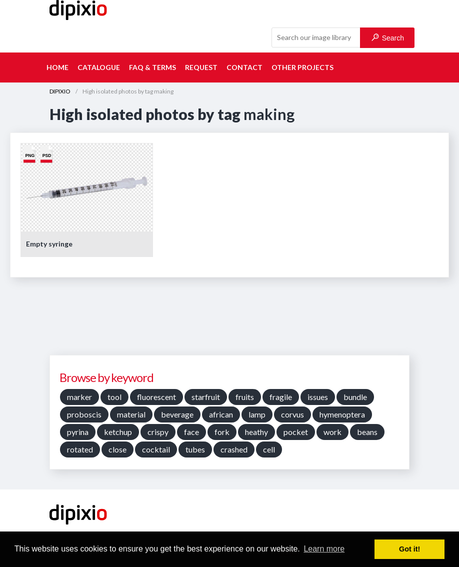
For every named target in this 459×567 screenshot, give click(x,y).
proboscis (84, 414)
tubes (195, 449)
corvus (292, 414)
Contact (244, 67)
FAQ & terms (152, 67)
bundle (355, 397)
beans (367, 431)
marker (79, 397)
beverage (177, 414)
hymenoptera (342, 414)
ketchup (118, 431)
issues (318, 397)
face (191, 431)
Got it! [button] (409, 549)
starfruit (206, 397)
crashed (234, 449)
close (117, 449)
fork (222, 431)
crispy (158, 431)
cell (269, 449)
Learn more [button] (324, 548)
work (333, 431)
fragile (281, 397)
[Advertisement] (230, 320)
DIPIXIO (60, 91)
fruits (245, 397)
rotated (80, 449)
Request (201, 67)
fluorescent (156, 397)
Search (388, 38)
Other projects (303, 67)
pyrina (77, 431)
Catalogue (99, 67)
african (221, 414)
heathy (256, 431)
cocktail (156, 449)
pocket (296, 431)
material (131, 414)
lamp (257, 414)
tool (115, 397)
